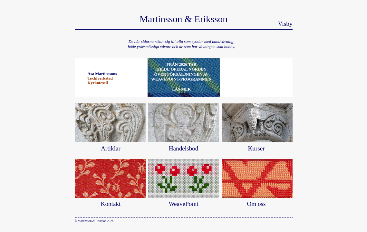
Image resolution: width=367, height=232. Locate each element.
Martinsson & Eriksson (183, 19)
